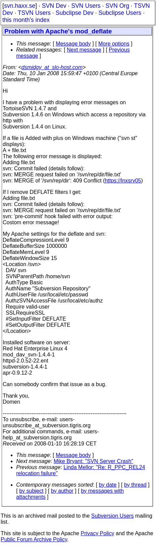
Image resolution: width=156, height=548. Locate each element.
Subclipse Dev (74, 12)
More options (114, 44)
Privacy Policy (97, 533)
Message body (73, 44)
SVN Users (85, 5)
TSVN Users (34, 12)
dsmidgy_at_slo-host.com (52, 67)
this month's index (26, 20)
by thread (135, 485)
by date (107, 485)
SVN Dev (54, 5)
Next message (84, 50)
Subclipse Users (119, 12)
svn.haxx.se (19, 5)
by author (62, 491)
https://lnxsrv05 (123, 180)
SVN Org (117, 5)
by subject (31, 491)
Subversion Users (112, 516)
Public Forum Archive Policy (34, 539)
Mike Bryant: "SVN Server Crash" (93, 461)
